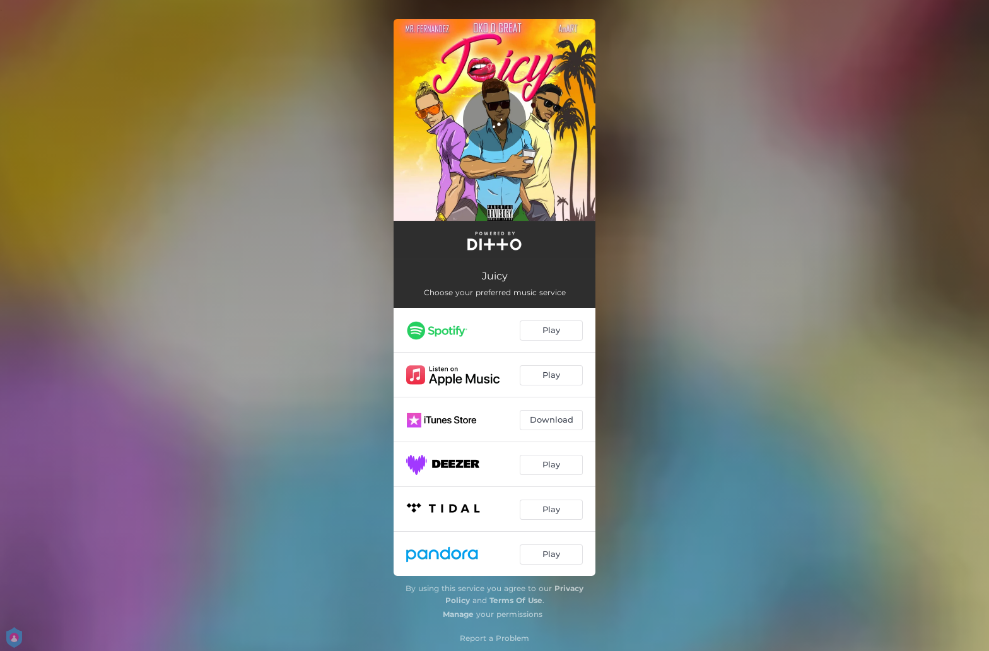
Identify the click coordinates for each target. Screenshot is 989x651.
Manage (458, 614)
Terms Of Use (515, 600)
